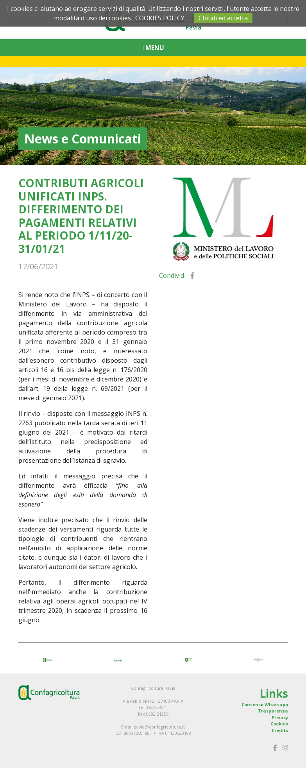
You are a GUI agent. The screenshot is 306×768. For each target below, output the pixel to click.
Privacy (280, 717)
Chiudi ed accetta (223, 18)
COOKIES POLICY (159, 18)
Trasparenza (273, 711)
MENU (153, 47)
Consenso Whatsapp (265, 704)
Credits (280, 730)
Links (273, 693)
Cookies (279, 724)
